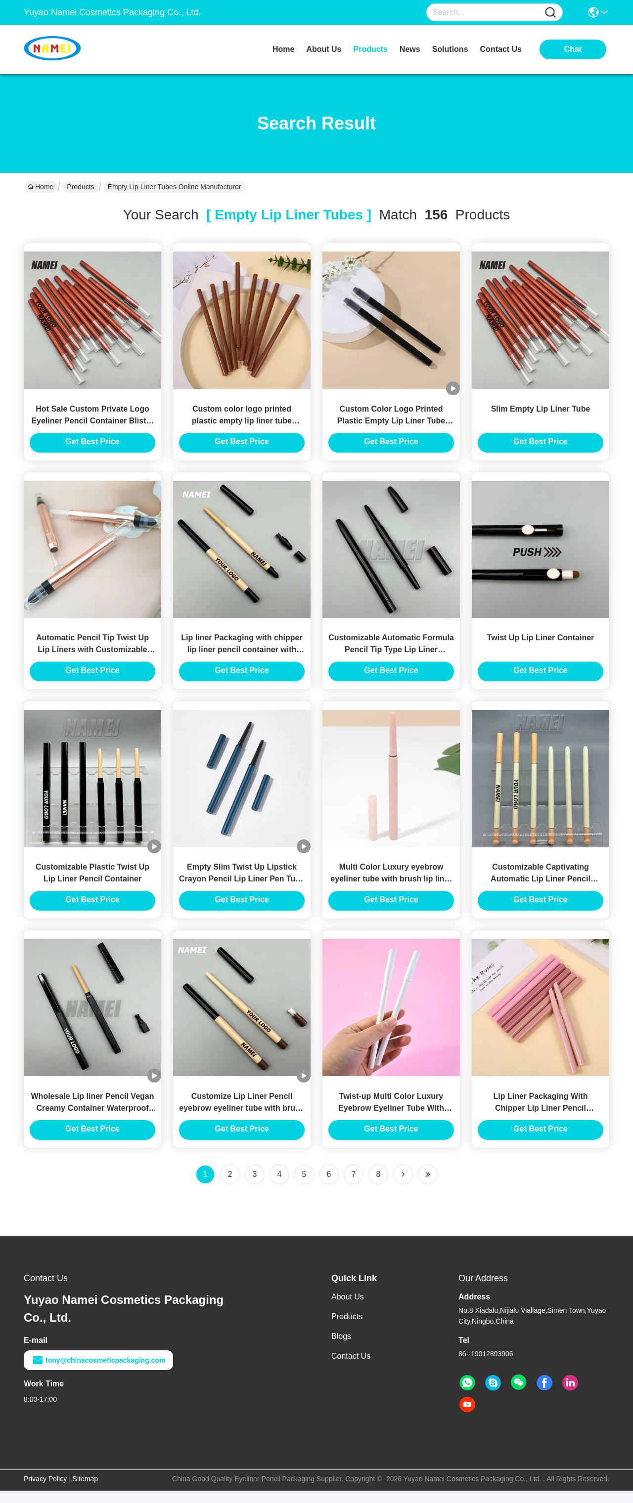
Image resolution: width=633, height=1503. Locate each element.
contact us (501, 49)
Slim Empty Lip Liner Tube (540, 412)
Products (80, 187)
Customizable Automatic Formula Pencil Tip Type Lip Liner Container (391, 656)
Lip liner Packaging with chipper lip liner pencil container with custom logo (241, 656)
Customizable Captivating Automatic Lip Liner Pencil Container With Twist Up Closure (540, 888)
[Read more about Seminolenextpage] (403, 1187)
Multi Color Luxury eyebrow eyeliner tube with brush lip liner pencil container (391, 888)
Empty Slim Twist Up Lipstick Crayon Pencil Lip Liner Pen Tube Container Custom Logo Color (242, 888)
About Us (347, 1309)
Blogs (341, 1348)
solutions (450, 49)
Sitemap (85, 1491)
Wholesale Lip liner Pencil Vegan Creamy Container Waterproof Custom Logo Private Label (92, 1120)
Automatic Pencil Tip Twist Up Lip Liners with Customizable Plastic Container (92, 656)
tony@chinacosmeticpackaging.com (98, 1372)
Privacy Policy (45, 1491)
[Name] (550, 12)
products (371, 49)
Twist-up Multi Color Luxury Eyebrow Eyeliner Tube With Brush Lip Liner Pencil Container (391, 1120)
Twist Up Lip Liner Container (540, 644)
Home (283, 49)
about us (323, 49)
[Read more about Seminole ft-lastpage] (428, 1187)
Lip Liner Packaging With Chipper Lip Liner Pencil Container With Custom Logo (540, 1120)
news (410, 49)
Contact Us (350, 1368)
